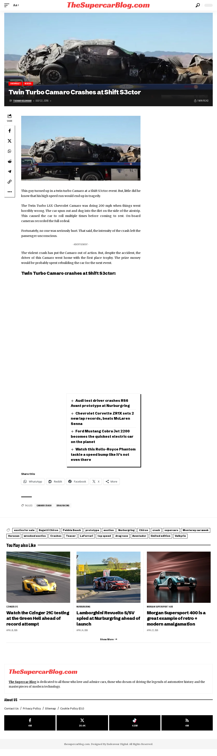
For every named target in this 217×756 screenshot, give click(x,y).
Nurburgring (153, 530)
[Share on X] (9, 141)
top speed (188, 535)
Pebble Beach (84, 530)
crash (191, 530)
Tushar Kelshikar (23, 101)
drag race (17, 540)
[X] (82, 729)
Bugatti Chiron (56, 530)
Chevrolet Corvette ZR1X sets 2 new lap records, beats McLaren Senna (103, 418)
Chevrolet (16, 84)
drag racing (65, 506)
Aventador (39, 540)
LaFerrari (166, 535)
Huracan (75, 535)
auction (130, 530)
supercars (17, 535)
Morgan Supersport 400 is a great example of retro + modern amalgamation (178, 622)
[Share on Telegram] (9, 172)
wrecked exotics (101, 535)
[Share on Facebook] (9, 131)
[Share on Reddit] (9, 161)
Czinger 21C (12, 611)
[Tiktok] (134, 729)
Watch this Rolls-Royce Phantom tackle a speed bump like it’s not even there (103, 454)
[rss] (187, 729)
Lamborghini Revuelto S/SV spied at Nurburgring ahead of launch (107, 622)
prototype (109, 530)
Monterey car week (47, 535)
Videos (30, 84)
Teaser (146, 535)
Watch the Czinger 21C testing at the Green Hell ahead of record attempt (33, 622)
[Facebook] (30, 729)
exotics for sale (27, 530)
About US (11, 705)
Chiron (174, 530)
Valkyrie (89, 540)
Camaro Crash (45, 506)
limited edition (65, 540)
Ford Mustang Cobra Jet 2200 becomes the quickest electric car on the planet (103, 436)
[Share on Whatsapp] (9, 151)
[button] (7, 5)
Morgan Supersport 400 (161, 611)
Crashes (127, 535)
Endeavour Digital (117, 750)
